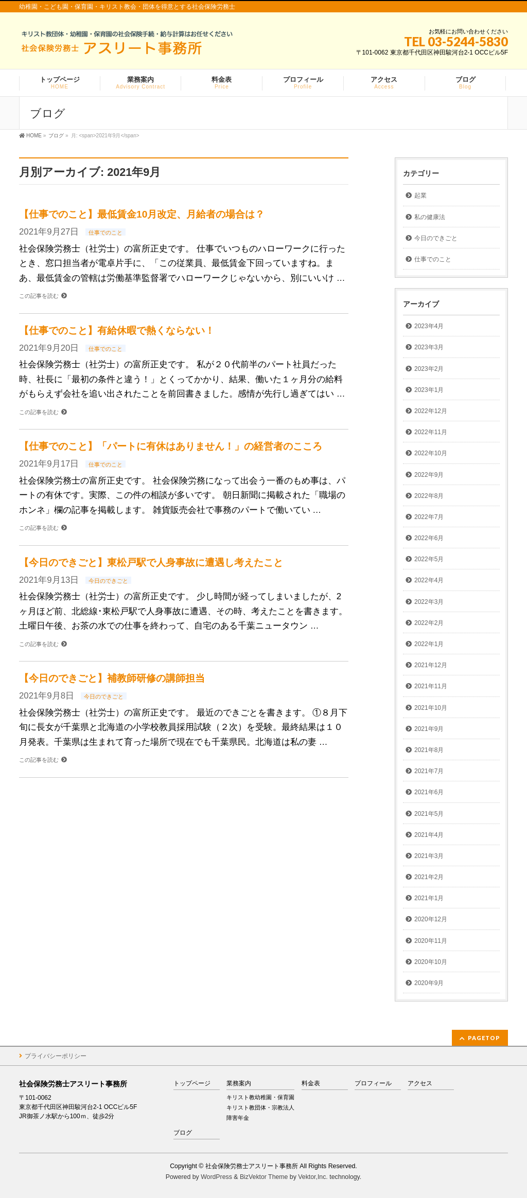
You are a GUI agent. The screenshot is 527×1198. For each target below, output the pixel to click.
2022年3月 (429, 601)
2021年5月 (429, 813)
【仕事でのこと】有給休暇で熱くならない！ (117, 330)
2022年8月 (429, 495)
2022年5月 (429, 559)
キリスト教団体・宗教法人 (260, 1107)
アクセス (420, 1083)
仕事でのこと (105, 232)
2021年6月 (429, 792)
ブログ (182, 1133)
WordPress (216, 1177)
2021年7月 (429, 771)
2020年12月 (430, 919)
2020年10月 (430, 961)
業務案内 (238, 1083)
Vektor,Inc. (313, 1177)
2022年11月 (430, 432)
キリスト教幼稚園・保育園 (260, 1097)
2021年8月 (429, 750)
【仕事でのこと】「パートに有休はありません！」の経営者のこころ (170, 446)
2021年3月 (429, 856)
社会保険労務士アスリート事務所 (251, 1166)
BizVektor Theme (264, 1177)
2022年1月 (429, 644)
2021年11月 (430, 686)
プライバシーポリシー (55, 1056)
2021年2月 (429, 877)
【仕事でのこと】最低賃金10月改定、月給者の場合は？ (142, 214)
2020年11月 (430, 940)
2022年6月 (429, 538)
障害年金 (237, 1118)
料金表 (311, 1083)
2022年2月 (429, 623)
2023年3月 (429, 347)
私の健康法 (429, 217)
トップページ (191, 1083)
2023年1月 (429, 390)
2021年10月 (430, 707)
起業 (420, 195)
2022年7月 (429, 517)
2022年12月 (430, 411)
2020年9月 (429, 983)
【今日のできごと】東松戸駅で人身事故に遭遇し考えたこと (151, 562)
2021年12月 (430, 665)
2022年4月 (429, 580)
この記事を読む (39, 296)
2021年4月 (429, 834)
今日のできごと (108, 581)
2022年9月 (429, 474)
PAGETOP (484, 1037)
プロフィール (373, 1083)
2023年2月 (429, 368)
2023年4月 (429, 326)
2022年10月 (430, 453)
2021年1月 (429, 898)
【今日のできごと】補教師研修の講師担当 (112, 678)
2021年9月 (429, 728)
